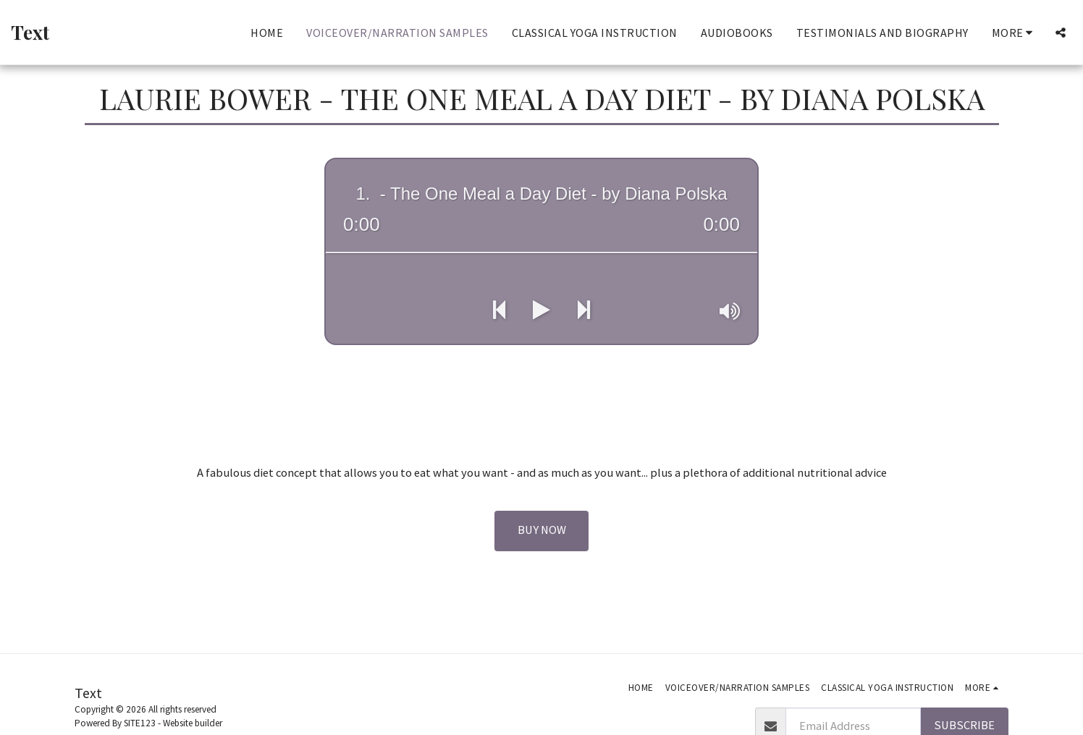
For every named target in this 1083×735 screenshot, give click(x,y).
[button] (1060, 32)
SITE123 (140, 723)
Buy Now (542, 530)
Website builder (192, 723)
